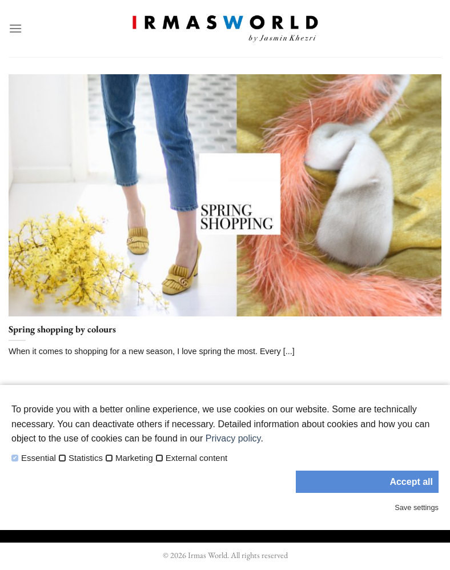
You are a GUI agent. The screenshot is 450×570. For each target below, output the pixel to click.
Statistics (86, 458)
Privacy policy (233, 438)
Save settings (417, 507)
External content (196, 458)
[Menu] (15, 28)
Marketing (134, 458)
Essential (38, 458)
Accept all (411, 482)
